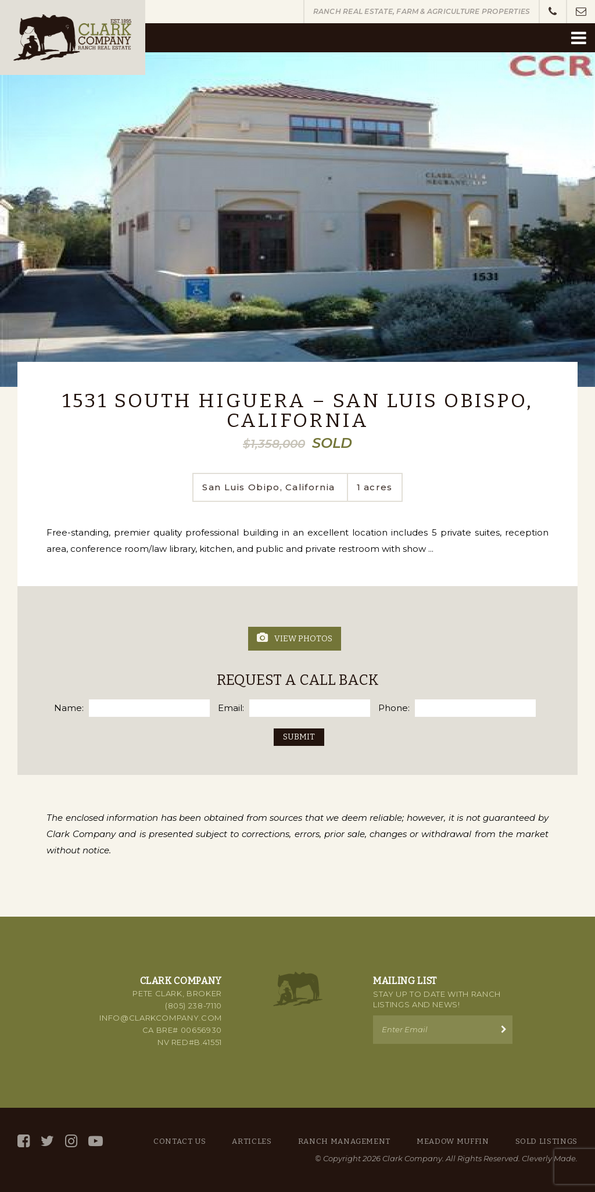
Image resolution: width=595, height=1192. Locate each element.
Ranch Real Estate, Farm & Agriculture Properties (422, 11)
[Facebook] (23, 1141)
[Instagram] (71, 1141)
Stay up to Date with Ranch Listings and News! (437, 999)
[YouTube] (95, 1141)
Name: (69, 707)
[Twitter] (47, 1141)
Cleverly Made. (550, 1158)
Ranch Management (344, 1141)
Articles (251, 1141)
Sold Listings (546, 1141)
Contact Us (179, 1141)
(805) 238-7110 (193, 1005)
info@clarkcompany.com (160, 1017)
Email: (231, 707)
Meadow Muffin (453, 1141)
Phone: (394, 707)
